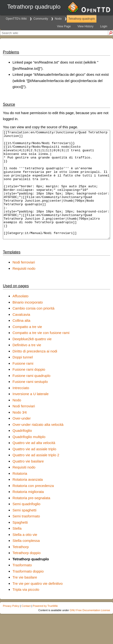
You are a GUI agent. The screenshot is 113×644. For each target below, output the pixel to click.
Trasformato (22, 587)
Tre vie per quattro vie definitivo (38, 605)
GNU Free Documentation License (90, 631)
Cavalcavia (21, 336)
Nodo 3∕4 (20, 434)
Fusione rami (23, 385)
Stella (17, 550)
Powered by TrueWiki (45, 627)
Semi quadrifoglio (26, 525)
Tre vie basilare (25, 599)
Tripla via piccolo (26, 611)
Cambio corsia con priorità (33, 330)
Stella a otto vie (25, 556)
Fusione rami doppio (29, 391)
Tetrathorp (21, 568)
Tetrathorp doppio (27, 574)
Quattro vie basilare (28, 483)
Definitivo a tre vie (27, 366)
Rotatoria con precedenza (33, 507)
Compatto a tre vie (27, 348)
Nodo (58, 18)
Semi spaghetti (24, 532)
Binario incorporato (28, 324)
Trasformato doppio (28, 593)
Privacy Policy (11, 627)
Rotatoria (20, 495)
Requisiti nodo (24, 290)
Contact (26, 627)
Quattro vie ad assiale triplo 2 (36, 476)
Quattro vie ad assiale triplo (34, 470)
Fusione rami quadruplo (31, 397)
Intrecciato (21, 409)
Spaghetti (20, 544)
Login (103, 26)
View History (85, 26)
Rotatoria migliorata (28, 513)
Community (40, 18)
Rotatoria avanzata (28, 501)
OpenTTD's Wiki (16, 18)
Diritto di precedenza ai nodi (35, 373)
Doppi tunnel (23, 379)
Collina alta (21, 342)
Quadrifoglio (22, 452)
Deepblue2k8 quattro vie (32, 360)
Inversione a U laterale (31, 415)
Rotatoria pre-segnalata (31, 519)
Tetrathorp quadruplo (81, 18)
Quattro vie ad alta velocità (34, 464)
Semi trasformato (26, 538)
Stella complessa (26, 562)
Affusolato (20, 318)
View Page (64, 26)
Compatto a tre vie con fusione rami (41, 354)
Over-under (22, 440)
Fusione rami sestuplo (30, 403)
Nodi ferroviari (24, 284)
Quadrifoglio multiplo (29, 458)
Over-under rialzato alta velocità (38, 446)
